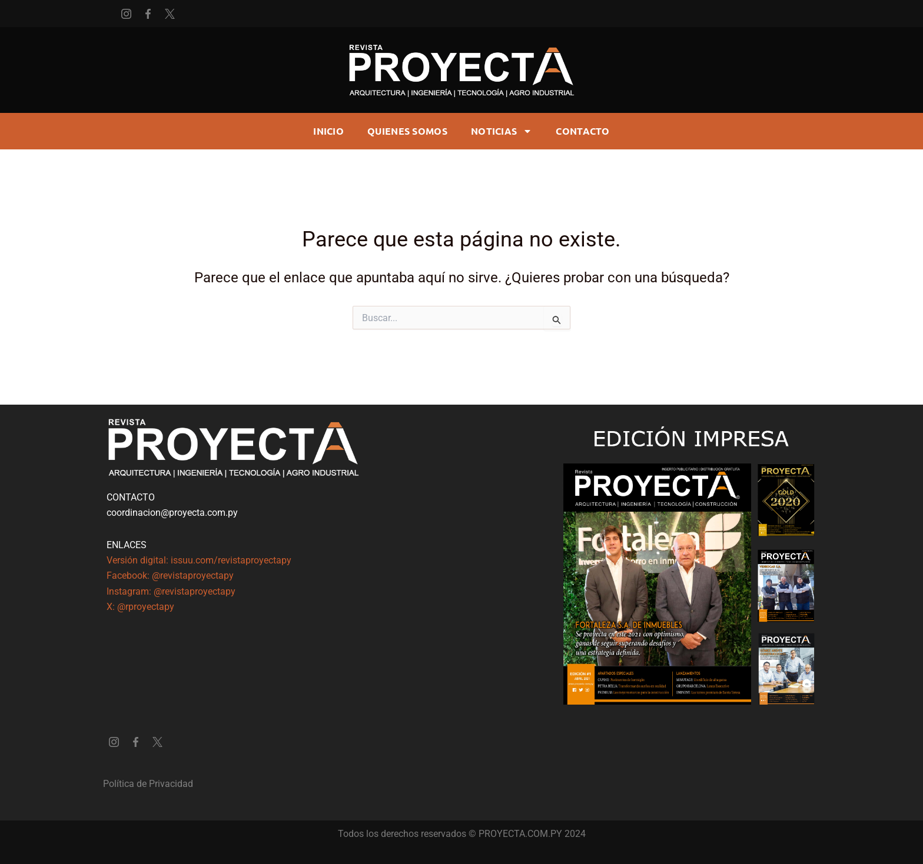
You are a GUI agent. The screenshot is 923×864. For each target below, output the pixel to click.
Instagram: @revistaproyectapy (171, 591)
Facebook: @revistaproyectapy (170, 575)
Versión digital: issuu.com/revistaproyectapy (199, 560)
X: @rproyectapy (140, 606)
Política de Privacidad (148, 783)
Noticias (501, 131)
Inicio (328, 131)
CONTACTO (582, 131)
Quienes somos (407, 131)
